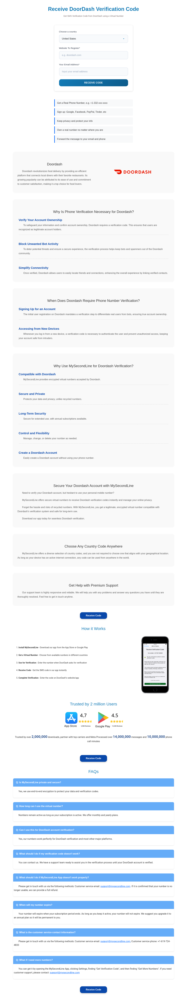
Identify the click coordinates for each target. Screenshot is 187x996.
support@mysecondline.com (115, 886)
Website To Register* (69, 48)
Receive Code (93, 615)
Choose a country (68, 31)
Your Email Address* (69, 64)
